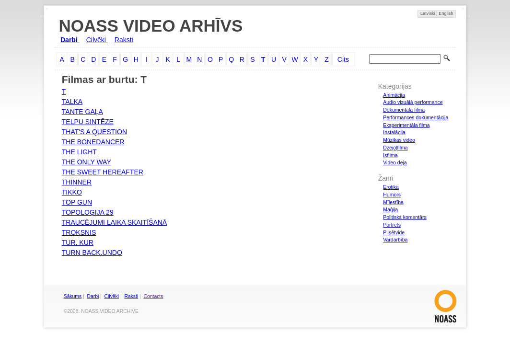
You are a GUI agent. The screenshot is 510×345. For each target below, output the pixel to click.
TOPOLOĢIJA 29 (88, 212)
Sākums (72, 296)
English (446, 13)
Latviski (428, 13)
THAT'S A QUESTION (94, 132)
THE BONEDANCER (93, 142)
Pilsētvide (394, 232)
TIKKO (72, 192)
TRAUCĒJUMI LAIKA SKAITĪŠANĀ (114, 222)
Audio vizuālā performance (412, 102)
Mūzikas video (399, 140)
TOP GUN (77, 202)
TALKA (72, 101)
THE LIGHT (79, 152)
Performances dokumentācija (415, 117)
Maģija (390, 209)
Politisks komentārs (404, 217)
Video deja (394, 162)
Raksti (124, 40)
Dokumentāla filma (404, 110)
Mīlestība (393, 202)
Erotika (391, 187)
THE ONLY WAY (86, 162)
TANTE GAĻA (82, 111)
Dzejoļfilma (395, 147)
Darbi (70, 40)
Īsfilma (390, 155)
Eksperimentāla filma (406, 125)
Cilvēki (97, 40)
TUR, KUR (77, 242)
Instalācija (394, 132)
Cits (343, 59)
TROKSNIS (79, 232)
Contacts (153, 296)
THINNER (77, 182)
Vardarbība (395, 239)
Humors (392, 194)
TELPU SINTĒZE (88, 122)
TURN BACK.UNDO (92, 252)
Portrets (392, 225)
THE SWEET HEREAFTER (102, 172)
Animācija (394, 95)
